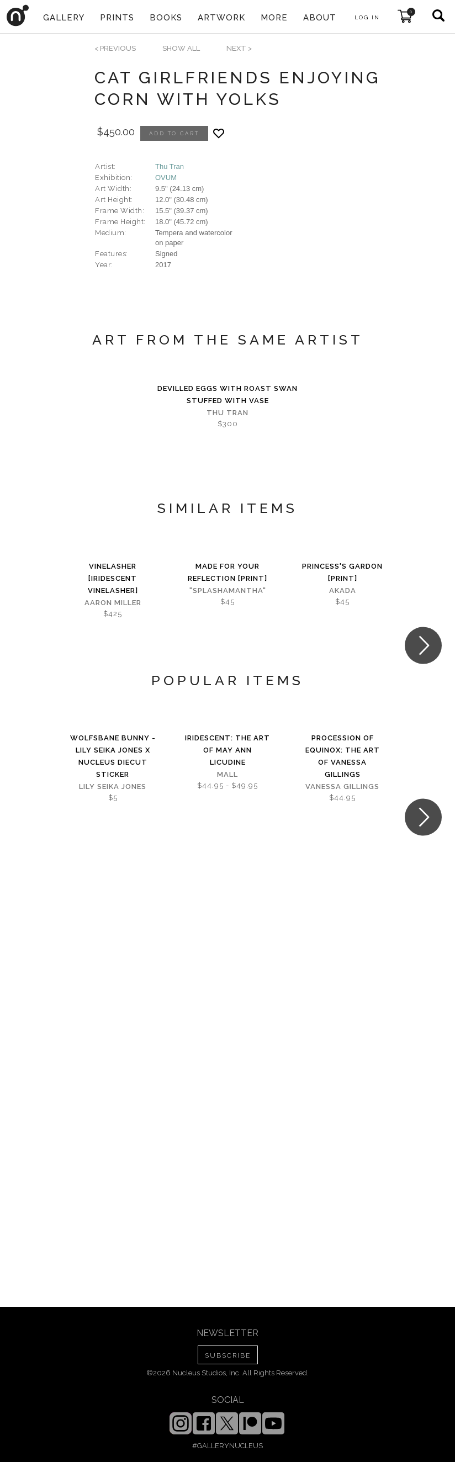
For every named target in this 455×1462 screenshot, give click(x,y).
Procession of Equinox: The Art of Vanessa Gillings (342, 756)
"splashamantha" (227, 590)
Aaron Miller (112, 602)
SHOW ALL (181, 48)
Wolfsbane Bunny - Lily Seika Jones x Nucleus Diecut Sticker (113, 756)
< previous (115, 48)
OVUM (166, 177)
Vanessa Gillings (342, 786)
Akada (342, 590)
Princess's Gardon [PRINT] (342, 572)
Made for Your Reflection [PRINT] (227, 572)
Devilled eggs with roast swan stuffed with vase (227, 394)
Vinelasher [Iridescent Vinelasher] (113, 578)
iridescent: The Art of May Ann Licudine (227, 750)
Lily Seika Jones (112, 786)
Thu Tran (169, 166)
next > (239, 48)
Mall (227, 774)
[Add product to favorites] (218, 133)
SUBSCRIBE (228, 1355)
